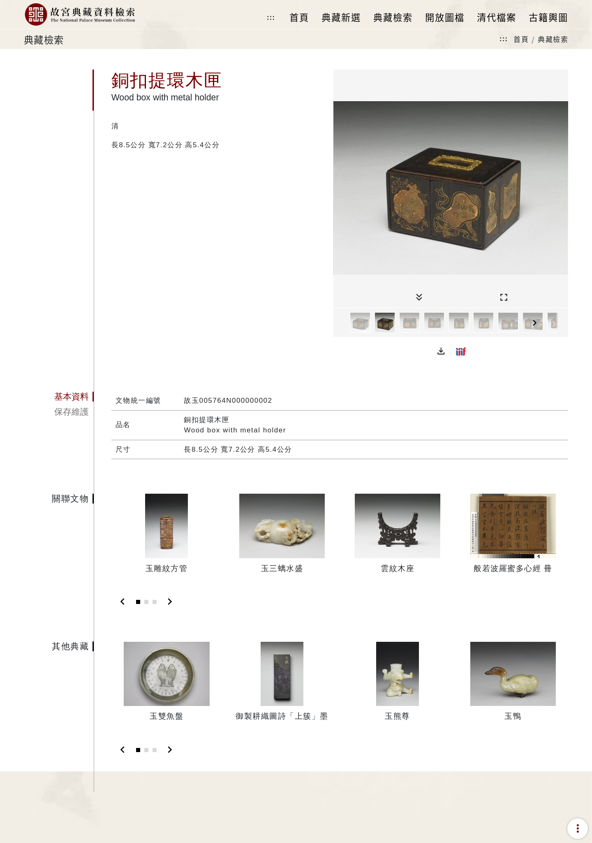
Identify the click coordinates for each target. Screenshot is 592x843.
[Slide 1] (138, 602)
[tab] (59, 396)
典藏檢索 (553, 39)
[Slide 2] (146, 602)
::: (271, 17)
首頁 (521, 39)
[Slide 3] (155, 602)
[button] (441, 351)
